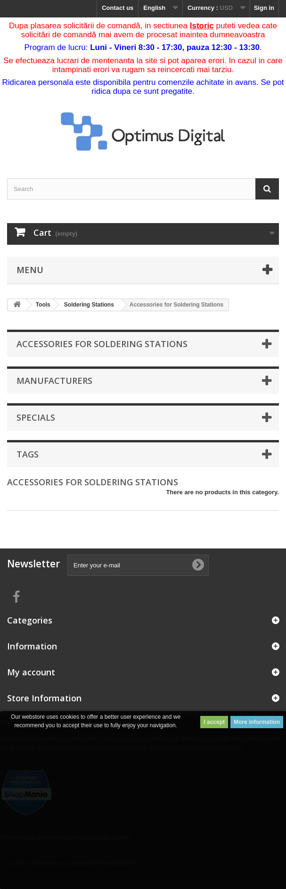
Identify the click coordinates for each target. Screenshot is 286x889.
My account (31, 672)
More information (257, 722)
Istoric (202, 25)
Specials (35, 417)
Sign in (264, 7)
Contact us (117, 7)
